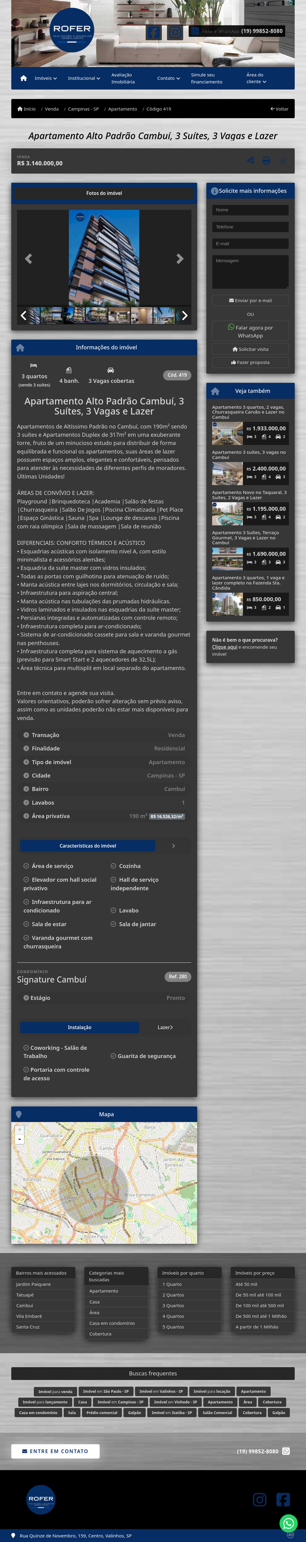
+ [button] (20, 1130)
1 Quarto (172, 1284)
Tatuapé (25, 1295)
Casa (94, 1302)
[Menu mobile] (23, 78)
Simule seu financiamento (206, 78)
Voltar (280, 109)
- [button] (19, 1139)
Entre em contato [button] (55, 1451)
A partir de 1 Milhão (257, 1327)
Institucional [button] (81, 78)
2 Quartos (173, 1295)
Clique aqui (224, 647)
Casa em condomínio (112, 1323)
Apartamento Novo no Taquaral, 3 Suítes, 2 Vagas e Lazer (249, 494)
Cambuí (24, 1305)
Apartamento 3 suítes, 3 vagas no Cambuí (249, 454)
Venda (52, 109)
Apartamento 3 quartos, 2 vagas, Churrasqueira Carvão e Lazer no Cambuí (248, 412)
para (56, 1391)
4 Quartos (173, 1316)
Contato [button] (166, 78)
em (106, 1391)
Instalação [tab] (36, 1027)
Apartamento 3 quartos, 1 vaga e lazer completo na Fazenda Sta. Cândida (248, 582)
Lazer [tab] (66, 1027)
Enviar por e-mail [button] (250, 300)
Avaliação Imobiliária (123, 78)
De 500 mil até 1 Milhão (261, 1316)
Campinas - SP (83, 109)
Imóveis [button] (43, 78)
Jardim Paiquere (33, 1284)
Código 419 (159, 109)
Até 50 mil (246, 1284)
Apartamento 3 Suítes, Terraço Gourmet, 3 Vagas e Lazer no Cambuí (245, 537)
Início (26, 109)
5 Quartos (173, 1327)
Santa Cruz (28, 1327)
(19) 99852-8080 (262, 30)
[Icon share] (153, 32)
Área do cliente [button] (255, 78)
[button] (30, 259)
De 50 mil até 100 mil (258, 1295)
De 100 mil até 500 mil (260, 1305)
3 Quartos (173, 1305)
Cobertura (100, 1334)
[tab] (36, 193)
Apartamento (122, 109)
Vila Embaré (29, 1316)
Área (94, 1312)
